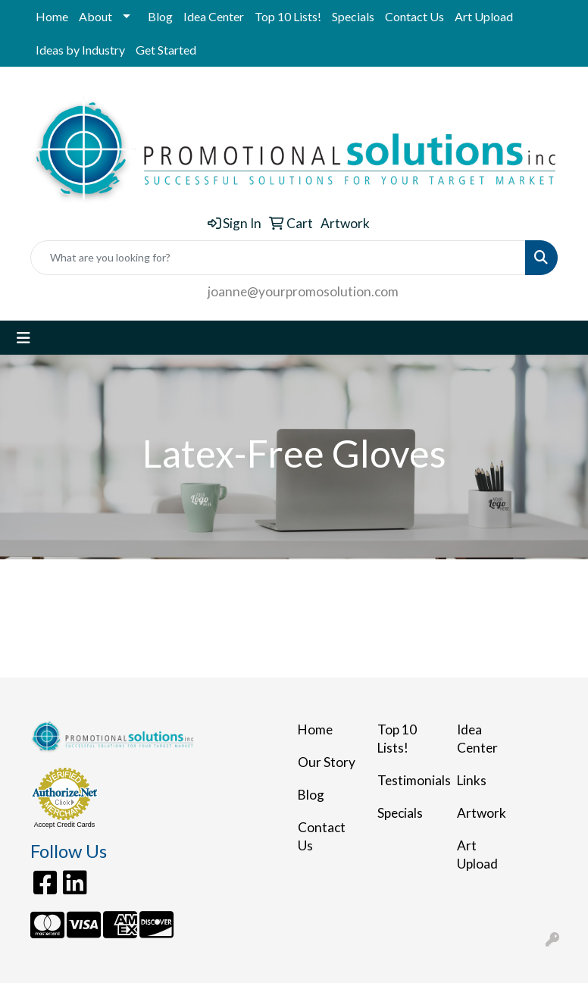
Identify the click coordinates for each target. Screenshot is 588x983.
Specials (353, 16)
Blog (160, 16)
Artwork (481, 813)
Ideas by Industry (80, 49)
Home (52, 16)
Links (471, 780)
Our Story (326, 762)
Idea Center (213, 16)
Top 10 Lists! (288, 16)
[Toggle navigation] (23, 338)
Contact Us (414, 16)
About (95, 16)
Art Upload (484, 16)
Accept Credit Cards (64, 824)
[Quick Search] (278, 257)
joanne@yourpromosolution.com (303, 291)
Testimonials (408, 780)
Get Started (166, 49)
